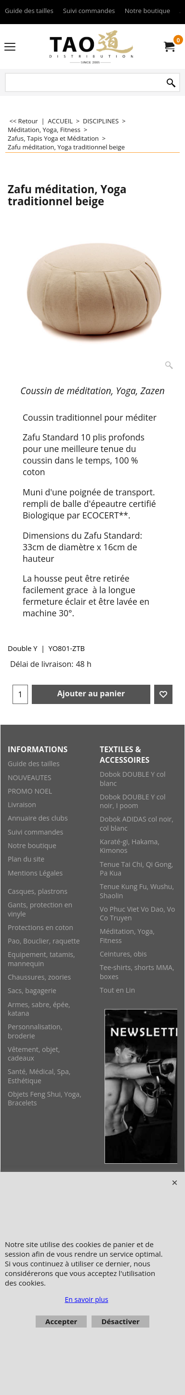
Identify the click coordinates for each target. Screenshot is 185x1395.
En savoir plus (86, 1299)
